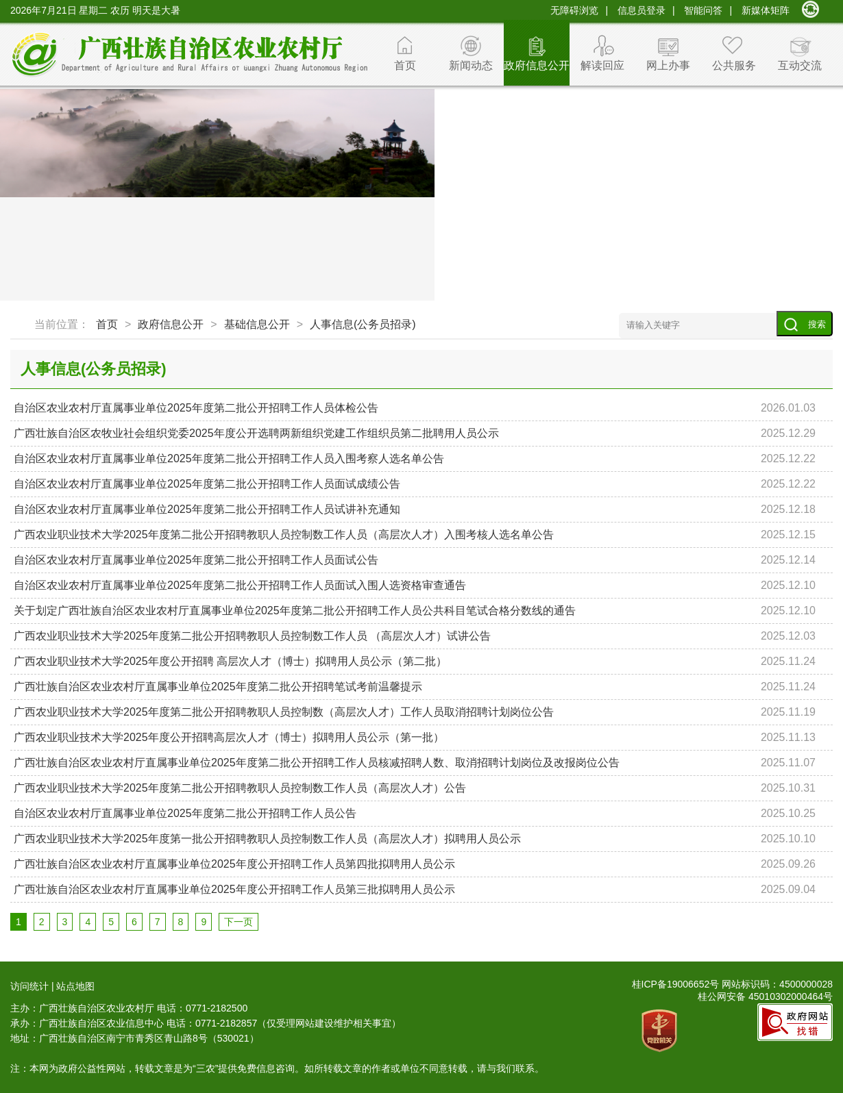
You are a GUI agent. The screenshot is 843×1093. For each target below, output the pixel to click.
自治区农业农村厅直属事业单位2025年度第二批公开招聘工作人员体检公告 (196, 408)
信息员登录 (641, 10)
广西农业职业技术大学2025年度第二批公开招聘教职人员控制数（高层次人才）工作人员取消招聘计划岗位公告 (284, 712)
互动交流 (800, 65)
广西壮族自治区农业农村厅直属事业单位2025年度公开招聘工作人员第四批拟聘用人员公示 (234, 864)
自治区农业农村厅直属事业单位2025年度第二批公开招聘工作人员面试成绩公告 (207, 484)
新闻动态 (471, 65)
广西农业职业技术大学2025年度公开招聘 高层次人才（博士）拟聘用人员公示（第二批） (230, 661)
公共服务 (734, 65)
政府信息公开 (537, 65)
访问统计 (29, 986)
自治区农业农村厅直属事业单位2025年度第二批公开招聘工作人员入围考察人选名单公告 (229, 458)
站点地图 (75, 986)
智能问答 (703, 10)
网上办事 (668, 65)
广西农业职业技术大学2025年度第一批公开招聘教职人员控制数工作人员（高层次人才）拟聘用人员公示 (267, 838)
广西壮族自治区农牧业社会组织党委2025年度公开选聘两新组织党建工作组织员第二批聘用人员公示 (256, 433)
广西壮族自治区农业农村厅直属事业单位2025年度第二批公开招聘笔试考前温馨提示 (218, 686)
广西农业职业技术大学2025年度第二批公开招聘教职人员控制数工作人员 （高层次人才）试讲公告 (252, 636)
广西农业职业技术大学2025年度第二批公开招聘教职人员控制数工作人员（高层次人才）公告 (240, 788)
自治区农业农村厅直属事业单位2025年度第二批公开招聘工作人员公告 (185, 813)
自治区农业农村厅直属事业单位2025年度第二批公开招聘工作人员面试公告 (196, 560)
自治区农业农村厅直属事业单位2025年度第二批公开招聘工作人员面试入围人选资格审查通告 (240, 585)
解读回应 (602, 65)
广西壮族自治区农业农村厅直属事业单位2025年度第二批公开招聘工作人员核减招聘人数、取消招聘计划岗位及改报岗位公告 (317, 762)
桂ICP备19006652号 (676, 984)
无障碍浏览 (574, 10)
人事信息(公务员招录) (363, 324)
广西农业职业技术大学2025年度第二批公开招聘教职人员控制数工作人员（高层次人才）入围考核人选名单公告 (284, 534)
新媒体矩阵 (766, 10)
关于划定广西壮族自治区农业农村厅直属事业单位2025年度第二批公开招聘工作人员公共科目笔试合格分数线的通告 (295, 610)
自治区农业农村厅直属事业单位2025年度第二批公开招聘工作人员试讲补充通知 (207, 509)
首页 (405, 65)
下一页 (238, 921)
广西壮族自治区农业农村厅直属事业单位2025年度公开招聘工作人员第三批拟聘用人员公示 (234, 889)
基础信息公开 (257, 324)
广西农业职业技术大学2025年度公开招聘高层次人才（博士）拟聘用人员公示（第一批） (229, 737)
